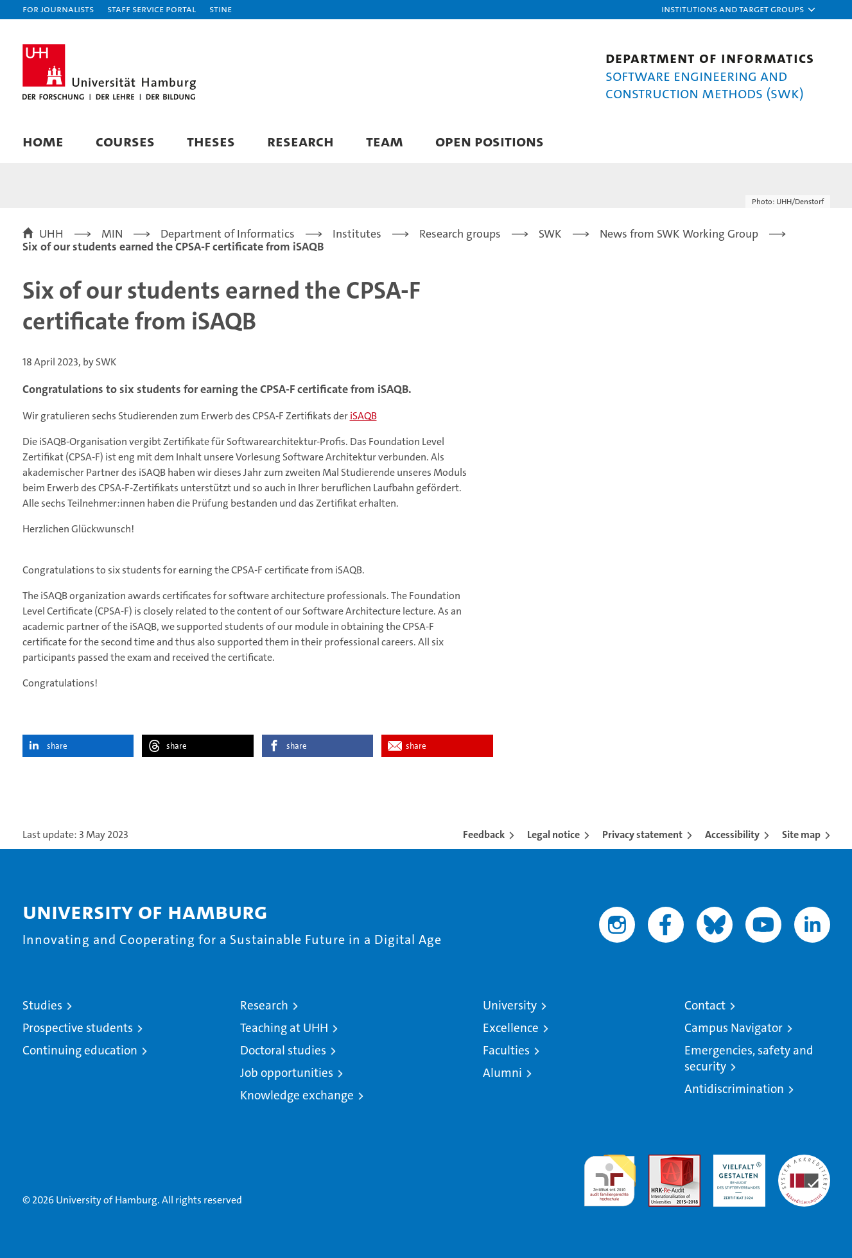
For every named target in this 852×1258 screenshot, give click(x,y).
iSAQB (363, 416)
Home (43, 141)
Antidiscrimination (734, 1089)
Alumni (502, 1073)
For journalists (58, 8)
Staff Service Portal (151, 8)
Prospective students (77, 1028)
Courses (125, 141)
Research (300, 141)
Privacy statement (642, 834)
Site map (801, 834)
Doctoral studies (283, 1050)
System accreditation (804, 1168)
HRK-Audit (736, 1161)
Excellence (511, 1028)
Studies (42, 1005)
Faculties (506, 1050)
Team (384, 141)
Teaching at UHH (284, 1028)
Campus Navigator (733, 1028)
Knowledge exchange (297, 1095)
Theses (211, 141)
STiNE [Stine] (220, 8)
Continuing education (79, 1050)
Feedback (484, 834)
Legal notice (553, 834)
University (510, 1005)
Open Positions (489, 141)
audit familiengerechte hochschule (610, 1175)
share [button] (57, 745)
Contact (705, 1005)
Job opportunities (286, 1073)
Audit (660, 1161)
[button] (739, 9)
